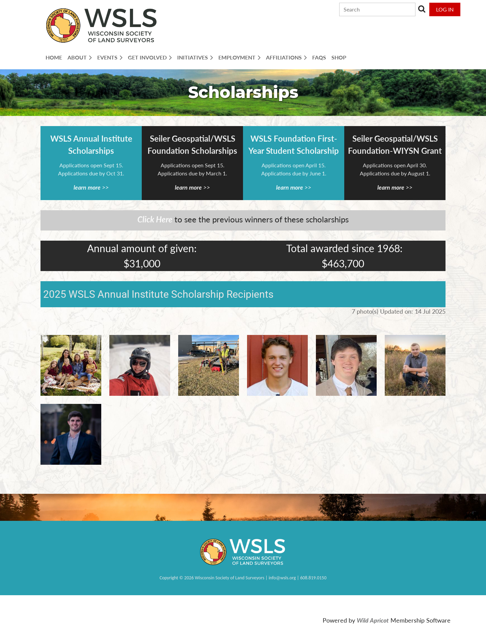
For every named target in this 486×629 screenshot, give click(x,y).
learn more (87, 187)
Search (422, 9)
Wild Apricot (373, 620)
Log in (445, 9)
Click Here (154, 219)
